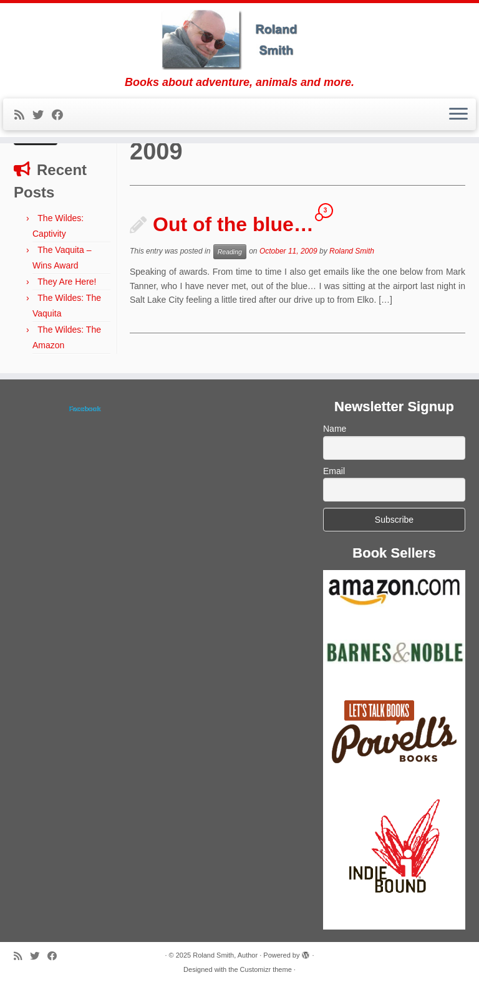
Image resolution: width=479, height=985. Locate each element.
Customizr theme (266, 969)
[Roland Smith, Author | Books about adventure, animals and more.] (239, 39)
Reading (230, 251)
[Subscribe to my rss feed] (23, 115)
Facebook (84, 408)
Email (334, 471)
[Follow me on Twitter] (42, 115)
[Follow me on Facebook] (61, 115)
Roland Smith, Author (225, 955)
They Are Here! (66, 282)
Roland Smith (351, 251)
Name (334, 429)
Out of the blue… (233, 224)
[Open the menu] (458, 114)
